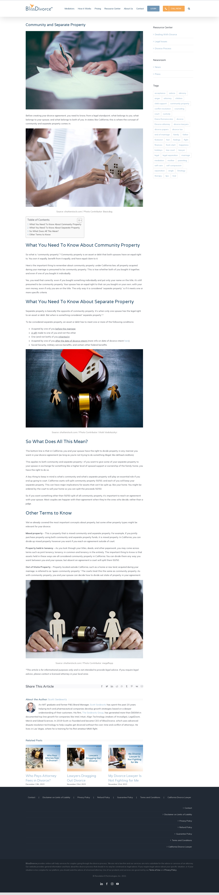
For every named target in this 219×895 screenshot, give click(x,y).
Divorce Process (163, 48)
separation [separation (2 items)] (160, 170)
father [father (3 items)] (185, 134)
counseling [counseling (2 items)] (179, 108)
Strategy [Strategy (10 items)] (181, 170)
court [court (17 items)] (157, 114)
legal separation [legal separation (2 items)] (170, 155)
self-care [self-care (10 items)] (159, 165)
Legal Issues (161, 41)
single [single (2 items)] (171, 170)
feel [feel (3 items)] (168, 139)
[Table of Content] (79, 220)
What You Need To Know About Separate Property (54, 227)
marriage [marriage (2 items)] (185, 155)
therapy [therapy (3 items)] (158, 176)
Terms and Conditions (150, 797)
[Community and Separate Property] (84, 70)
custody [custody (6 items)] (166, 114)
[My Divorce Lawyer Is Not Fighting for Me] (125, 757)
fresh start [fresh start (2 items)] (170, 145)
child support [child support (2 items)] (161, 103)
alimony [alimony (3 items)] (182, 93)
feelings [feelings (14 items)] (176, 139)
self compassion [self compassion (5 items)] (173, 165)
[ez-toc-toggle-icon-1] (78, 220)
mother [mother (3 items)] (171, 160)
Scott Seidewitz (57, 699)
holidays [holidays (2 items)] (158, 150)
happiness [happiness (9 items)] (184, 145)
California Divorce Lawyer (179, 797)
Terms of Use (155, 870)
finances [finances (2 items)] (158, 145)
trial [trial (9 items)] (174, 176)
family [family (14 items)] (176, 134)
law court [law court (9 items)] (170, 150)
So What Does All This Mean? (44, 231)
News (158, 67)
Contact (31, 797)
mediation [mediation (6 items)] (159, 160)
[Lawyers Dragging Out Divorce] (84, 757)
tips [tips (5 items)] (167, 176)
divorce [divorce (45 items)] (180, 119)
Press (157, 74)
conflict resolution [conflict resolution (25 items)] (163, 108)
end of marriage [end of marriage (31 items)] (162, 134)
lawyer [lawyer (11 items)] (181, 150)
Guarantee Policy (125, 797)
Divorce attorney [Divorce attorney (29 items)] (162, 124)
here (126, 340)
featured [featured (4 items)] (159, 139)
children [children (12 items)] (178, 98)
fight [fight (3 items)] (186, 139)
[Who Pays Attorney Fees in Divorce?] (43, 757)
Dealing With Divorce (166, 34)
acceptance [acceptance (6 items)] (160, 93)
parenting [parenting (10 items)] (182, 160)
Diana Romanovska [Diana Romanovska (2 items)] (164, 119)
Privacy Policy (84, 797)
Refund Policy (103, 797)
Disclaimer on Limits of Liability (56, 797)
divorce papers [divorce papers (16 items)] (162, 129)
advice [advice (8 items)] (172, 93)
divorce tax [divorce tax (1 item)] (177, 129)
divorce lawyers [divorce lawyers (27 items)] (181, 124)
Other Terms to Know (40, 234)
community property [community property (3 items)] (179, 103)
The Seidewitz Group (93, 712)
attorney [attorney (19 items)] (168, 98)
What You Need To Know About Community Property (55, 224)
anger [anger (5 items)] (157, 98)
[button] (189, 8)
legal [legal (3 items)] (157, 155)
